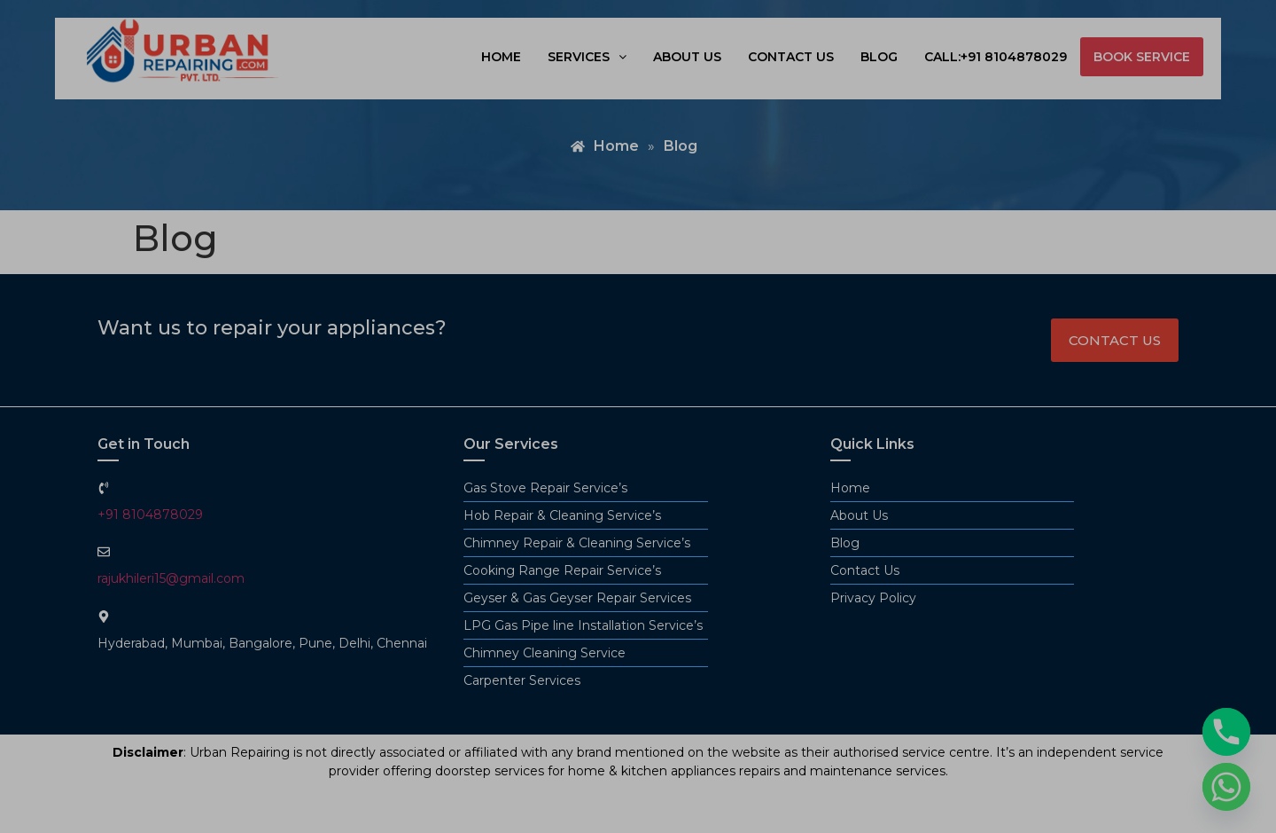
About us (687, 57)
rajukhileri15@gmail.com (171, 578)
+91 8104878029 (150, 515)
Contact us (791, 57)
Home (501, 57)
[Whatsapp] (1226, 787)
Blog (879, 57)
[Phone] (1226, 732)
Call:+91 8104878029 (995, 57)
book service (1141, 57)
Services (587, 57)
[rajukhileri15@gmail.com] (103, 552)
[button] (587, 56)
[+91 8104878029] (103, 488)
